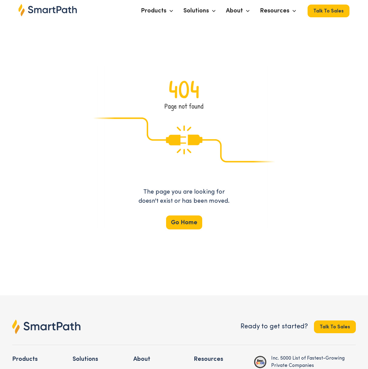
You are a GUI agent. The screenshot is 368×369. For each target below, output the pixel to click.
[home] (48, 10)
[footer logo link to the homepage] (46, 327)
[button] (157, 11)
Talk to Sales (328, 11)
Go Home (184, 223)
